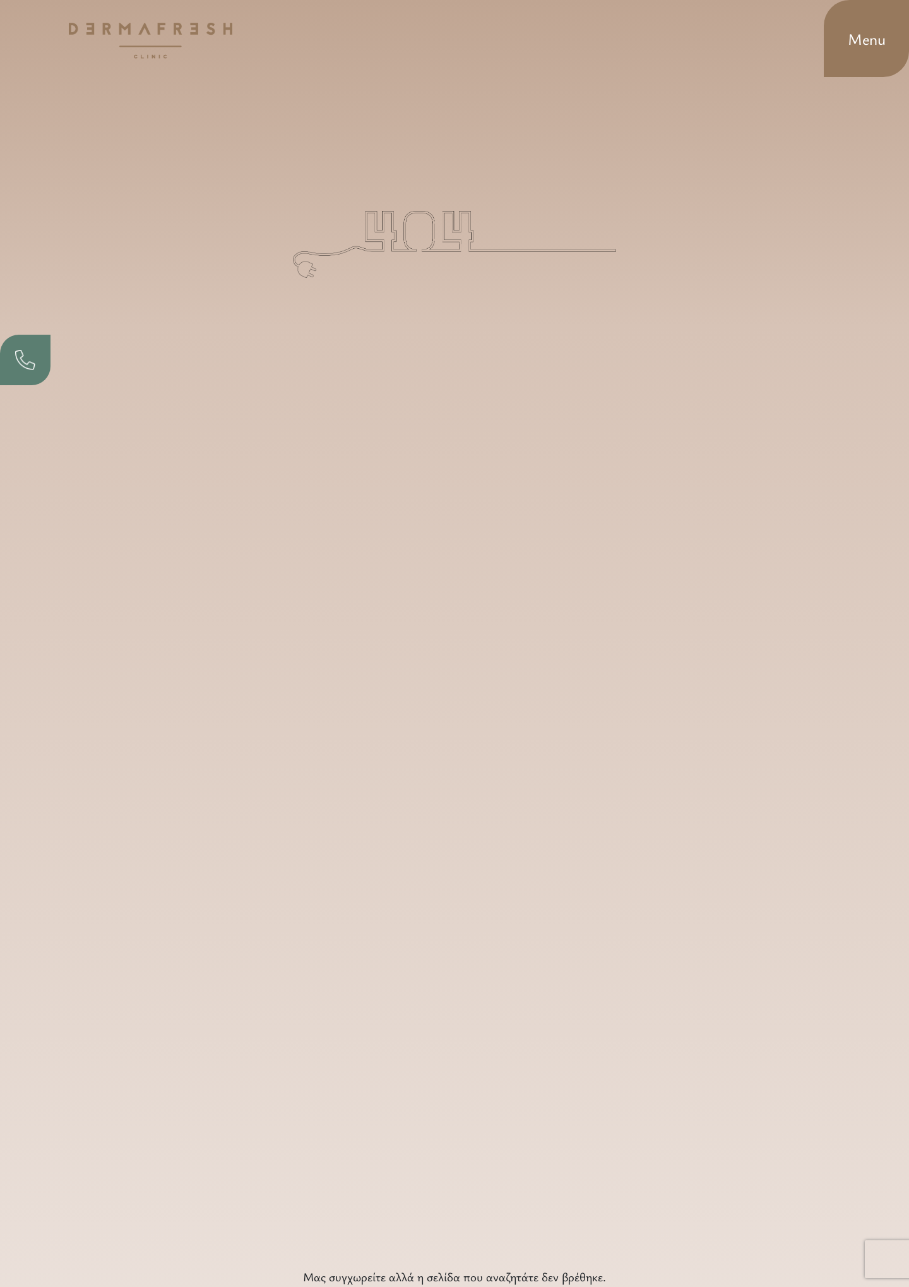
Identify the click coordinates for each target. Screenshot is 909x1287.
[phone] (25, 360)
